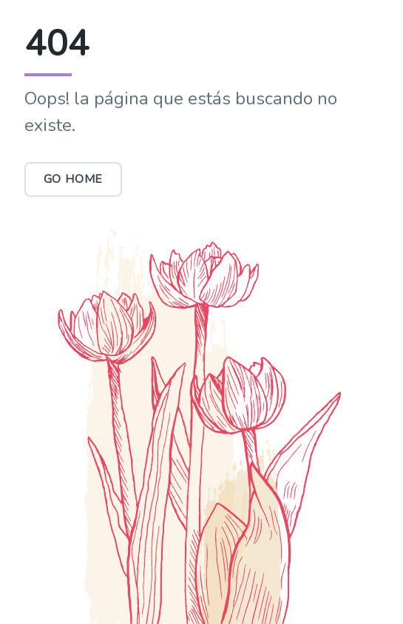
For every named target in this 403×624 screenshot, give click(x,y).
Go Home (74, 179)
